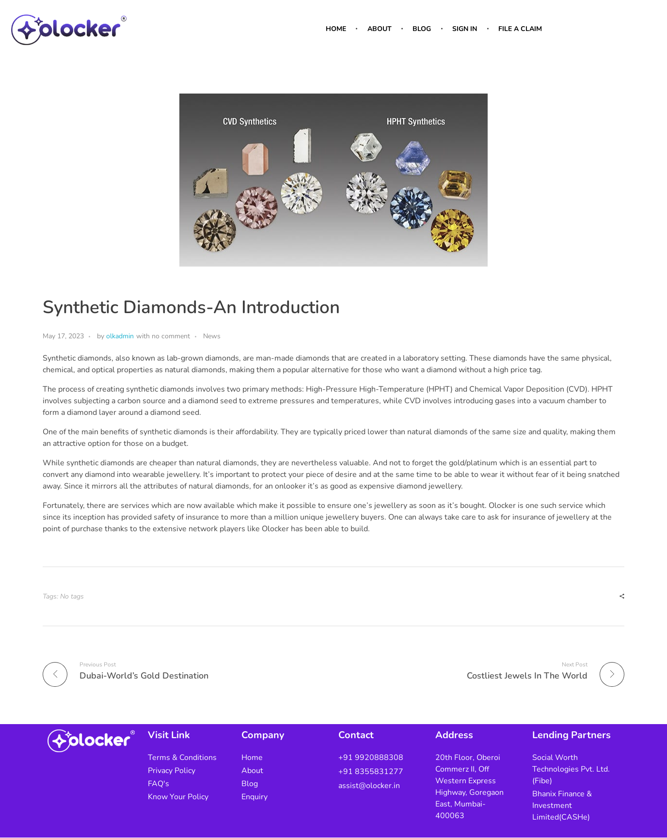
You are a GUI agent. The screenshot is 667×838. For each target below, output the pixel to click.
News (212, 336)
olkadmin (120, 336)
